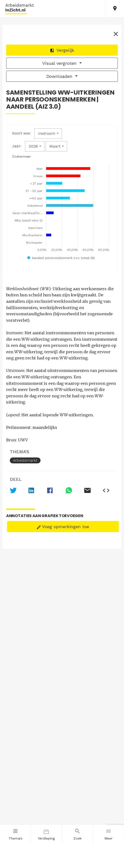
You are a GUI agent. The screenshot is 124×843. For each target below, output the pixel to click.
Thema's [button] (15, 834)
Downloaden (60, 76)
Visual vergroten (60, 63)
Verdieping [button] (46, 834)
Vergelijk (62, 50)
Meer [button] (108, 834)
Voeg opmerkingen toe (63, 526)
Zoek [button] (77, 834)
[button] (115, 9)
